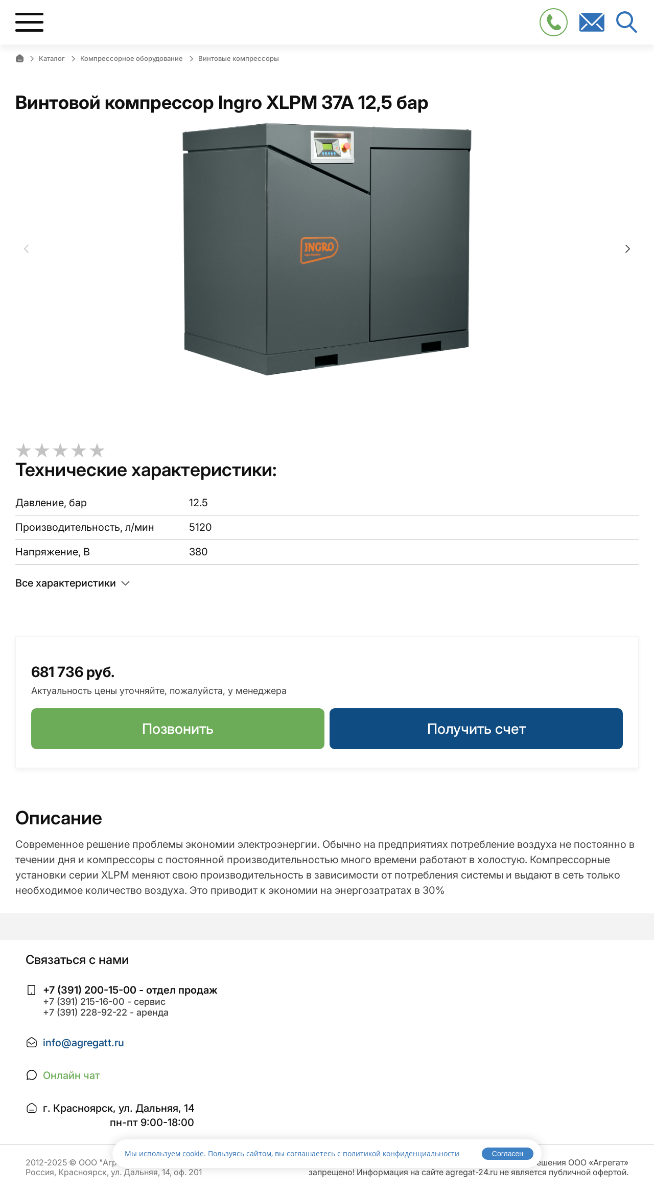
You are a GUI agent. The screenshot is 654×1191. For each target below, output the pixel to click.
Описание (58, 817)
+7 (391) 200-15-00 (89, 990)
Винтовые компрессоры (238, 58)
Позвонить (178, 728)
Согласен (507, 1154)
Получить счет (476, 728)
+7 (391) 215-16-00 (84, 1001)
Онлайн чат (71, 1075)
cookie (193, 1153)
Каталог (52, 58)
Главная (19, 58)
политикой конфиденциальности (401, 1153)
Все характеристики (72, 583)
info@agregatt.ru (83, 1043)
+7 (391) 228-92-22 (85, 1012)
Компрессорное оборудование (131, 58)
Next (627, 249)
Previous (26, 249)
